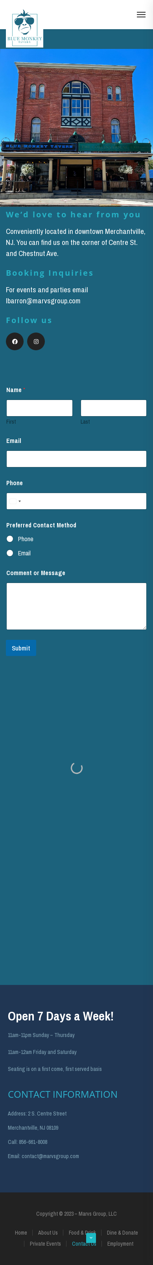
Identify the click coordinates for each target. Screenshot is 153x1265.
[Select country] (15, 501)
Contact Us (84, 1243)
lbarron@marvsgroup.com (43, 300)
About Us (48, 1232)
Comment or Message (35, 573)
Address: (17, 1113)
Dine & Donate (122, 1232)
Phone (14, 483)
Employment (120, 1243)
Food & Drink (82, 1232)
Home (21, 1232)
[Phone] (76, 501)
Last (85, 422)
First (11, 422)
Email (13, 441)
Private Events (45, 1243)
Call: (13, 1141)
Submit (21, 647)
